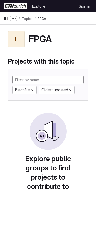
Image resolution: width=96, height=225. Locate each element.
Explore (38, 6)
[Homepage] (15, 6)
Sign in (84, 6)
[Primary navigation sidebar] (6, 18)
